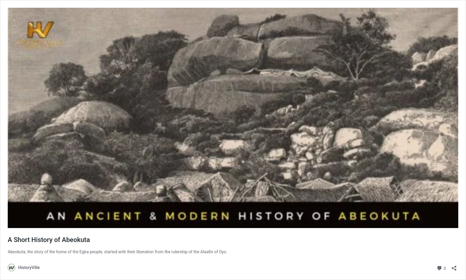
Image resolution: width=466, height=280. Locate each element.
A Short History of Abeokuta (49, 239)
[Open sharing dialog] (454, 266)
